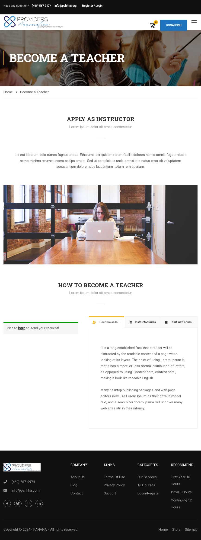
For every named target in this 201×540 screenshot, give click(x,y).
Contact (76, 493)
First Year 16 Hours (180, 480)
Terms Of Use (114, 477)
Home (8, 92)
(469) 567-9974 (41, 5)
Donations (173, 25)
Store (176, 529)
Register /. (89, 5)
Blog (73, 485)
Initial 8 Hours (181, 492)
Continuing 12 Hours (181, 503)
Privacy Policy (114, 485)
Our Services (147, 477)
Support (110, 493)
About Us (77, 477)
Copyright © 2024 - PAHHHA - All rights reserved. (40, 529)
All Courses (146, 485)
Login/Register (148, 493)
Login (99, 5)
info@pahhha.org (68, 5)
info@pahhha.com (26, 490)
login (21, 328)
